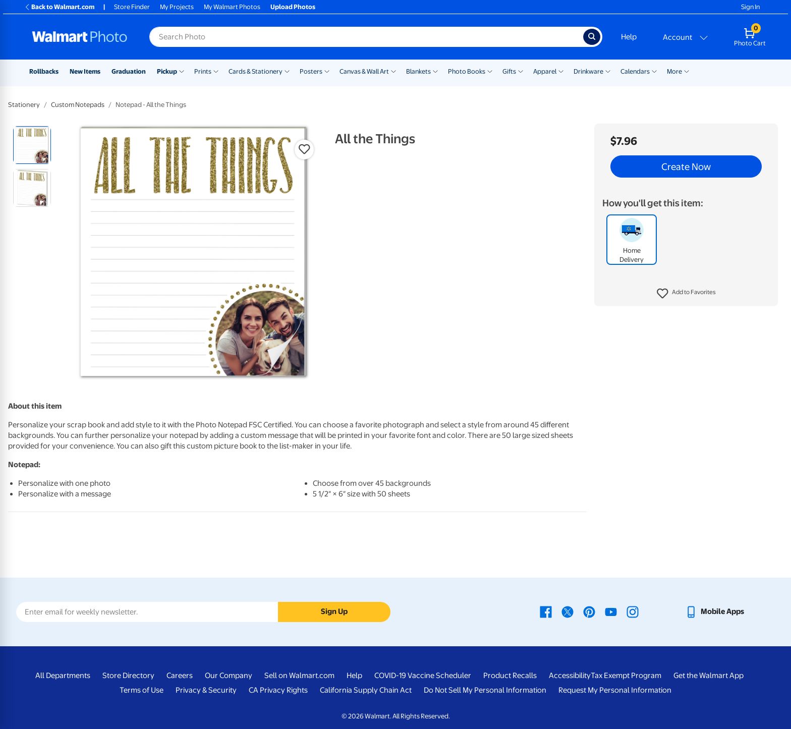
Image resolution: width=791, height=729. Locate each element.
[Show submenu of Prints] (216, 71)
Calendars (635, 71)
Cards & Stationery (255, 71)
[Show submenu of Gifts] (521, 71)
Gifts (509, 71)
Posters (311, 71)
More (674, 71)
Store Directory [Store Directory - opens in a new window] (128, 675)
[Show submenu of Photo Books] (490, 71)
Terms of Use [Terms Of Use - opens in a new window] (141, 690)
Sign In (750, 7)
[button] (686, 293)
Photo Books (466, 71)
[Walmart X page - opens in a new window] (567, 611)
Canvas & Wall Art (364, 71)
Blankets (418, 71)
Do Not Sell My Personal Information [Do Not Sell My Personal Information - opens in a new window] (485, 690)
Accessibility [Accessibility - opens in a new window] (570, 675)
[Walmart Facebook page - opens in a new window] (546, 611)
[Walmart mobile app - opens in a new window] (714, 611)
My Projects (177, 7)
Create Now (686, 166)
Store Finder (132, 7)
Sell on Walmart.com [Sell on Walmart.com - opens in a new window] (299, 675)
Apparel (544, 71)
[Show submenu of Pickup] (182, 71)
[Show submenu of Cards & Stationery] (287, 71)
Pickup (167, 71)
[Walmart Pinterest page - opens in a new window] (589, 611)
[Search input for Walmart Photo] (366, 37)
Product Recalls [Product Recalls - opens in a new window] (510, 675)
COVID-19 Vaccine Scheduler (422, 675)
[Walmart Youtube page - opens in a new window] (611, 611)
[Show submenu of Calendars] (654, 71)
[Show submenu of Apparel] (561, 71)
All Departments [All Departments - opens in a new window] (62, 675)
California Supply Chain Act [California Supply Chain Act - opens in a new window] (366, 690)
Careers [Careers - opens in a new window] (179, 675)
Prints (202, 71)
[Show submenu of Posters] (327, 71)
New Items (85, 71)
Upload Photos (292, 7)
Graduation (128, 71)
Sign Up (334, 611)
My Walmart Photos (232, 7)
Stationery (24, 104)
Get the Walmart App (708, 675)
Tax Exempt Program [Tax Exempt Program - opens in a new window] (626, 675)
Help (629, 36)
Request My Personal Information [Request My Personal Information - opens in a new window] (614, 690)
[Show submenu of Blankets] (435, 71)
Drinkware (588, 71)
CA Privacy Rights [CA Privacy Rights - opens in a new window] (278, 690)
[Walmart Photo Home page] (79, 36)
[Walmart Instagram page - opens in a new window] (633, 611)
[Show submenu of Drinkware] (608, 71)
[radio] (32, 145)
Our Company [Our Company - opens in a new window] (228, 675)
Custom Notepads (77, 104)
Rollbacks (44, 71)
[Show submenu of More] (687, 71)
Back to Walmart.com (59, 7)
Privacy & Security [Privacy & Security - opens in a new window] (206, 690)
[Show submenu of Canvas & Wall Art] (393, 71)
